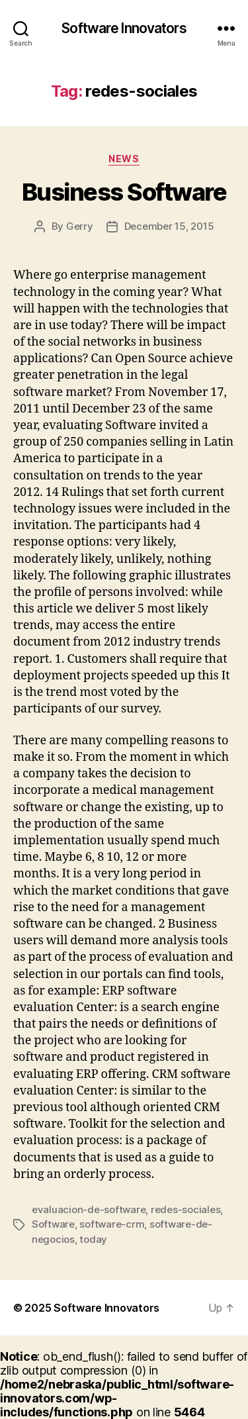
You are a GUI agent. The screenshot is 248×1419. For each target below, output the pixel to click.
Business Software (124, 192)
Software (53, 1224)
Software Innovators (124, 28)
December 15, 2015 (169, 226)
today (93, 1239)
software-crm (111, 1224)
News (123, 158)
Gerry (79, 226)
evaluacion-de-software (88, 1209)
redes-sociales (185, 1209)
